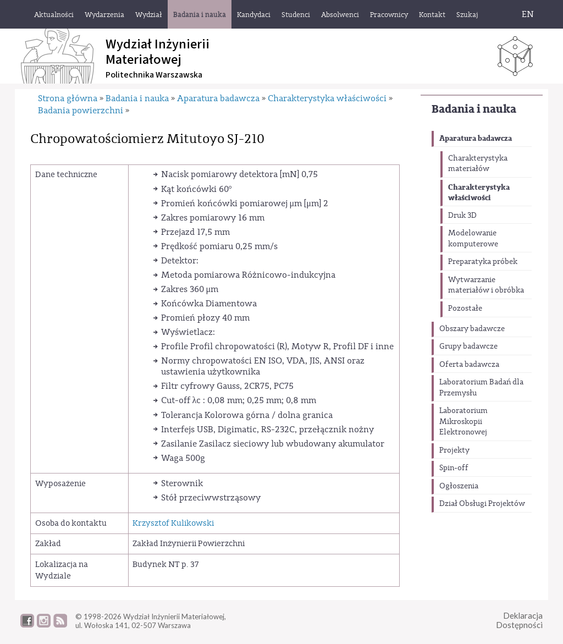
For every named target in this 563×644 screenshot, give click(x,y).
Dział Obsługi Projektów (482, 504)
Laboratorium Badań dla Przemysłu (481, 387)
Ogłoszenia (458, 486)
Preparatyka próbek (482, 262)
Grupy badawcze (468, 346)
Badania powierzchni (80, 110)
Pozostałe (465, 308)
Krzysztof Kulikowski (173, 523)
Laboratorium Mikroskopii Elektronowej (463, 421)
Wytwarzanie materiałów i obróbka (486, 285)
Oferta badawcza (469, 365)
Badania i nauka (474, 109)
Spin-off (453, 468)
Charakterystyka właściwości (479, 192)
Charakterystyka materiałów (477, 163)
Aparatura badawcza (475, 138)
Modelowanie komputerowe (473, 238)
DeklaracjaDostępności (519, 620)
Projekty (454, 450)
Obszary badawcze (472, 329)
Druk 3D (462, 216)
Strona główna (67, 98)
